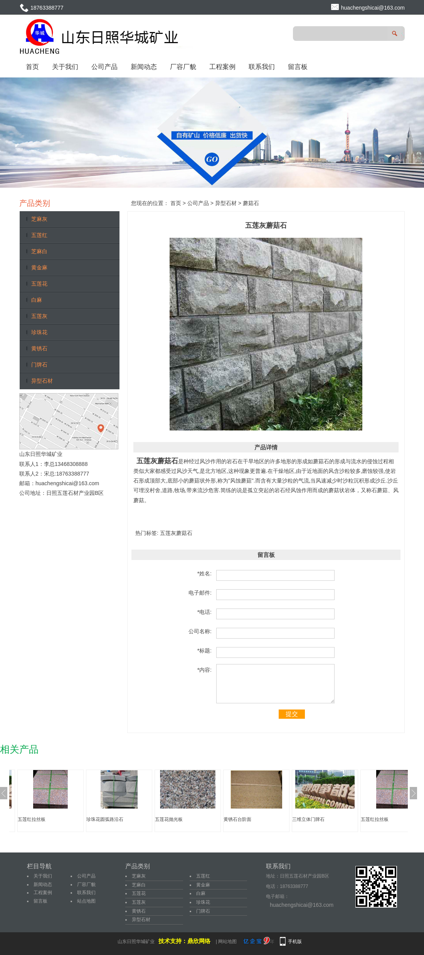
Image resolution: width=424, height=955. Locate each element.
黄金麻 (39, 267)
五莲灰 (39, 316)
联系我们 (262, 67)
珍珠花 (39, 332)
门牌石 (39, 364)
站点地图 (86, 901)
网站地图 (227, 941)
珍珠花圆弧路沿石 (104, 819)
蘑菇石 (251, 203)
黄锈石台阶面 (237, 819)
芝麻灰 (39, 219)
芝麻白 (39, 251)
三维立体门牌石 (308, 819)
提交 (292, 714)
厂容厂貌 (183, 67)
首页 (32, 67)
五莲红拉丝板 (31, 819)
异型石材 (42, 381)
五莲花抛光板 (169, 819)
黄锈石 (39, 348)
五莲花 (39, 284)
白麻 (36, 300)
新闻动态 (144, 67)
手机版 (295, 941)
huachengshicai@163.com (373, 8)
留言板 (298, 67)
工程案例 (222, 67)
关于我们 (65, 67)
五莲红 (39, 235)
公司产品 (104, 67)
